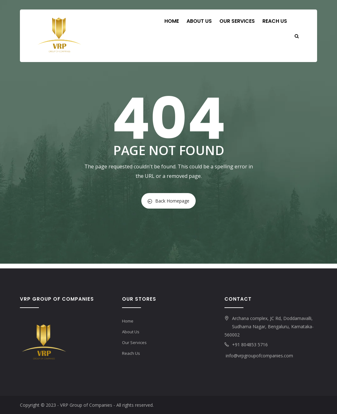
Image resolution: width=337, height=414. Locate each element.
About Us (199, 21)
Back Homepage (168, 201)
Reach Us (274, 21)
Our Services (237, 21)
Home (171, 21)
